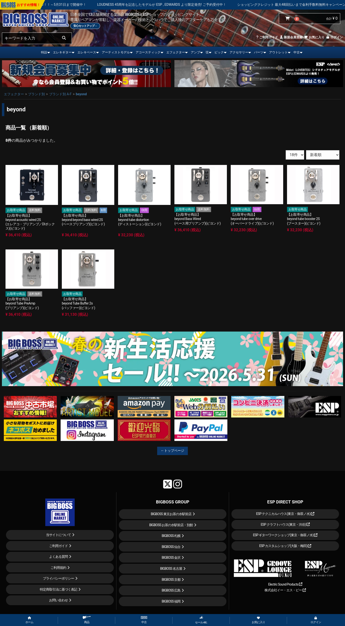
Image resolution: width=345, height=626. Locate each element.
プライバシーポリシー (58, 578)
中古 (296, 52)
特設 (44, 52)
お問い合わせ (58, 600)
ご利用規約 (58, 568)
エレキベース (86, 52)
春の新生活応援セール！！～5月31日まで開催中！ (69, 4)
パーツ (258, 52)
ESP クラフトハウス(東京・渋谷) (285, 524)
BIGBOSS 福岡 (171, 601)
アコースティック (148, 52)
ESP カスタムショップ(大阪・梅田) (285, 546)
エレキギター (62, 52)
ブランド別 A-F (60, 94)
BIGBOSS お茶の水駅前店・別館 (171, 525)
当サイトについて (58, 535)
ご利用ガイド (267, 37)
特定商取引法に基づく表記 (58, 589)
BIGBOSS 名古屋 (171, 568)
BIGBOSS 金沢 (171, 557)
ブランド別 (36, 94)
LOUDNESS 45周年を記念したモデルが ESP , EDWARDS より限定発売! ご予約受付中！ (182, 4)
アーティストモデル (116, 52)
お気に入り (314, 37)
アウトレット (278, 52)
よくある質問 (58, 556)
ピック (219, 52)
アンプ (195, 52)
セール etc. (201, 620)
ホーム (29, 620)
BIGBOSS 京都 (171, 579)
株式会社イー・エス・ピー (285, 590)
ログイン (334, 37)
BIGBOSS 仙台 (171, 547)
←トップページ (172, 450)
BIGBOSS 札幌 (171, 536)
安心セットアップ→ (85, 26)
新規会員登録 (291, 37)
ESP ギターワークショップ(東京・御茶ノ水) (285, 535)
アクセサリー (239, 52)
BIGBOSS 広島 (171, 590)
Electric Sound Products (285, 584)
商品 (87, 620)
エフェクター (175, 52)
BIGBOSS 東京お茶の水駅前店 (171, 514)
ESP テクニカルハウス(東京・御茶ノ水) (285, 514)
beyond (81, 94)
